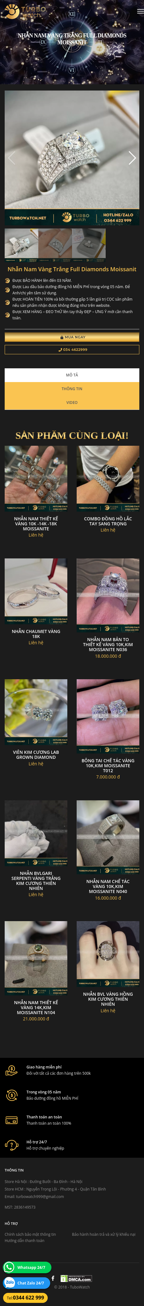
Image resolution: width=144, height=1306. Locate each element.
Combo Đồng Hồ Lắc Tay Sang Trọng (108, 521)
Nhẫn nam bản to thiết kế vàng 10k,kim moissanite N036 (108, 644)
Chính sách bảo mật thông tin (30, 1234)
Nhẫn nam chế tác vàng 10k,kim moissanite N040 (108, 886)
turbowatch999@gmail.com (40, 1196)
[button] (132, 158)
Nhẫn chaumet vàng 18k (36, 633)
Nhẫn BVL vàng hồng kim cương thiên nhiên (108, 999)
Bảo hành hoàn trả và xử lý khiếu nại (104, 1234)
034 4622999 (73, 349)
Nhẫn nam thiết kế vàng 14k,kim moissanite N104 (36, 1007)
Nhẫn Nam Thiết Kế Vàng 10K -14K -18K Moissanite (36, 524)
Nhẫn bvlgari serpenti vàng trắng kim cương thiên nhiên (36, 880)
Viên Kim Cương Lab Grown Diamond (36, 754)
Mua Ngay (73, 337)
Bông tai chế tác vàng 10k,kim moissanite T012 (108, 765)
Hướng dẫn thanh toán (24, 1240)
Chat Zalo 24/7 (30, 1283)
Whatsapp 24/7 (31, 1267)
